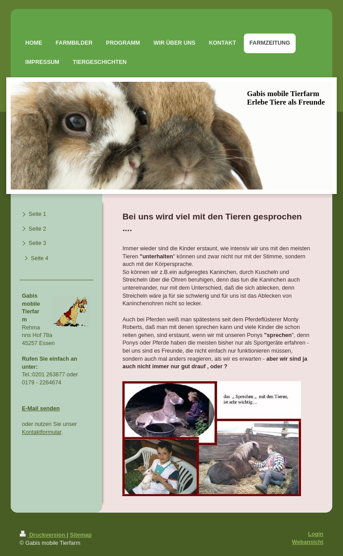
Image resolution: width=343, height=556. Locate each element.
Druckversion (43, 535)
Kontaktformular (41, 432)
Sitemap (81, 535)
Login (315, 534)
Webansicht (307, 542)
